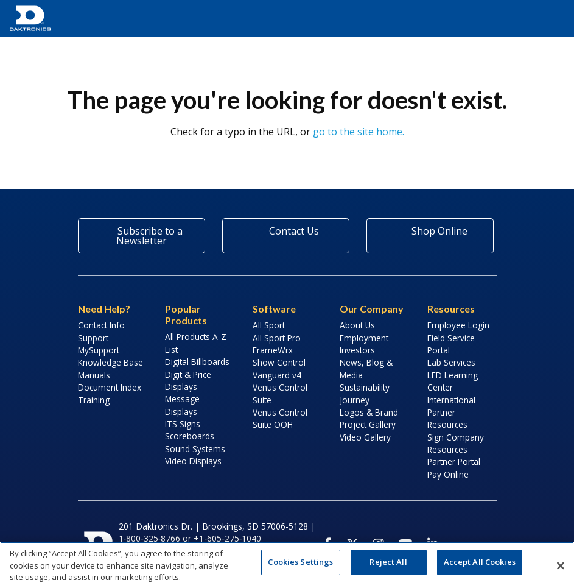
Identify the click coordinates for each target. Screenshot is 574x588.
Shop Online (430, 231)
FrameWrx (273, 350)
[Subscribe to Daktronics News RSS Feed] (483, 544)
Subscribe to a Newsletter (141, 235)
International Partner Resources (451, 412)
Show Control (279, 362)
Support (93, 338)
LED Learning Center (452, 381)
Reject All (388, 566)
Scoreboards (189, 436)
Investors (357, 350)
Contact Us (285, 231)
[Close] (560, 570)
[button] (549, 18)
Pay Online (448, 474)
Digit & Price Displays (188, 380)
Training (94, 400)
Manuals (94, 375)
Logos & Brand (369, 412)
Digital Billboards (197, 361)
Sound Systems (195, 449)
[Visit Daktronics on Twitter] (352, 544)
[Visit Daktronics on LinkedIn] (432, 544)
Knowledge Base (110, 362)
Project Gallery (368, 424)
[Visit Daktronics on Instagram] (378, 544)
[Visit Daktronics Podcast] (458, 544)
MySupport (98, 350)
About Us (357, 325)
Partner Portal (453, 461)
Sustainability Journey (365, 393)
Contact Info (101, 325)
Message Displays (182, 405)
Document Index (109, 387)
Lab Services (451, 362)
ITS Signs (182, 424)
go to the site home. (358, 131)
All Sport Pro (277, 338)
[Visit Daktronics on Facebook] (328, 544)
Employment (364, 338)
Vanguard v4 (277, 375)
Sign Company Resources (455, 443)
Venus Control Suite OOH (280, 418)
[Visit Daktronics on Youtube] (406, 544)
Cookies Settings (300, 566)
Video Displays (193, 461)
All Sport (269, 325)
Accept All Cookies (480, 566)
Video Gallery (365, 437)
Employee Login (458, 325)
